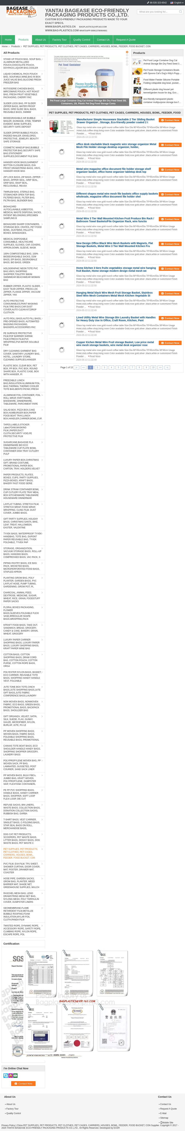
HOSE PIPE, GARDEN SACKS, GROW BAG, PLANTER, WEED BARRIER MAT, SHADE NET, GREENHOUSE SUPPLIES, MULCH (21, 883)
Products (23, 39)
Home (8, 39)
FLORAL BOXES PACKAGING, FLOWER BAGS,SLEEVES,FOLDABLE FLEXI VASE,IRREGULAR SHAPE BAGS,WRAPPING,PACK (21, 613)
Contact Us (103, 39)
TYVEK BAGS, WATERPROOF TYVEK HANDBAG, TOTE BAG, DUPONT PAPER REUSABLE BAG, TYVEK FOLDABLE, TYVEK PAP (22, 538)
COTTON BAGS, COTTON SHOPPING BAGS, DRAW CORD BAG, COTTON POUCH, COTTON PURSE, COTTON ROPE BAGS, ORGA (20, 660)
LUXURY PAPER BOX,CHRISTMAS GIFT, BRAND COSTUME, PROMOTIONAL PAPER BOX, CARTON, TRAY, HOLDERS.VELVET (21, 464)
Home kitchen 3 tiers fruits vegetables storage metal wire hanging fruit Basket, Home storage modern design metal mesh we (116, 269)
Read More (95, 133)
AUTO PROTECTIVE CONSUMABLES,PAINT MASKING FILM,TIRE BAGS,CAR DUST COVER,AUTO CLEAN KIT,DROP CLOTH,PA (20, 307)
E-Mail (163, 1113)
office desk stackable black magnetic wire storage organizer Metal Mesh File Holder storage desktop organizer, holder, (116, 146)
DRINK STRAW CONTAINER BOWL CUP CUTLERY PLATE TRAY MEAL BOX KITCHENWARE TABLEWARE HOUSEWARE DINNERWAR (21, 493)
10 (153, 367)
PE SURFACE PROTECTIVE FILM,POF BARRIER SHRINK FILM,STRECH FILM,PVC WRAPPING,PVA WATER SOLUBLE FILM (21, 339)
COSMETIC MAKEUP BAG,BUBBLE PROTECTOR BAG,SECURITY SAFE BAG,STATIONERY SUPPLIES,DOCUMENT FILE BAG (21, 152)
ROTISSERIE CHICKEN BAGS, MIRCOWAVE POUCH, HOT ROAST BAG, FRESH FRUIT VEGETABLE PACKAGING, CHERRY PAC (21, 93)
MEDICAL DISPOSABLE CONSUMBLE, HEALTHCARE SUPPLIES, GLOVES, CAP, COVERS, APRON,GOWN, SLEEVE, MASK (22, 243)
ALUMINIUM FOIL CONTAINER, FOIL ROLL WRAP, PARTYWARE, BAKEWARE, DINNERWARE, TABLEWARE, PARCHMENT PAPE (21, 399)
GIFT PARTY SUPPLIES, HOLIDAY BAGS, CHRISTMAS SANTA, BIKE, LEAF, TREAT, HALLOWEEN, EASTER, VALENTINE (20, 523)
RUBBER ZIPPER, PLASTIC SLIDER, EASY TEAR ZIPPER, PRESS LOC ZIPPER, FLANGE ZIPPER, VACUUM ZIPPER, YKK (21, 290)
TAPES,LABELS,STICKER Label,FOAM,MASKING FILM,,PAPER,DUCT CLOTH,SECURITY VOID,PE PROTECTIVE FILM (17, 430)
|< (76, 367)
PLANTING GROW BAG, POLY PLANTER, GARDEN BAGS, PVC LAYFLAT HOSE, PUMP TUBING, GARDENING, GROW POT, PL (19, 582)
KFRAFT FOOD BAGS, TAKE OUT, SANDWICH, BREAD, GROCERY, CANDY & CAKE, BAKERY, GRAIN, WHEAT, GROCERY (20, 629)
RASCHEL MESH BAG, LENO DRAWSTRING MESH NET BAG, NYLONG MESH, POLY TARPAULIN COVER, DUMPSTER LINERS (21, 897)
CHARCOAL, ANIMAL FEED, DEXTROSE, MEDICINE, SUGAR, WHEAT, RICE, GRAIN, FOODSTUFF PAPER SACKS (21, 597)
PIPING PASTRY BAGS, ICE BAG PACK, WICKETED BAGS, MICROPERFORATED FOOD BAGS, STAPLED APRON (21, 567)
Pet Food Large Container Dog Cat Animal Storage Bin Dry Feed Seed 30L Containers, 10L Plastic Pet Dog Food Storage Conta (162, 62)
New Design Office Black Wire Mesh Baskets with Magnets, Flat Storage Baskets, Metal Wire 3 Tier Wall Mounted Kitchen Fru (114, 245)
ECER (117, 1128)
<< (83, 367)
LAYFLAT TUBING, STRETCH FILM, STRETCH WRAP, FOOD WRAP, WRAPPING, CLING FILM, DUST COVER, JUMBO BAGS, (21, 508)
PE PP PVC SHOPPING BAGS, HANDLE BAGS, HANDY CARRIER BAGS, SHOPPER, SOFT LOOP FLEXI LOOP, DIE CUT (20, 794)
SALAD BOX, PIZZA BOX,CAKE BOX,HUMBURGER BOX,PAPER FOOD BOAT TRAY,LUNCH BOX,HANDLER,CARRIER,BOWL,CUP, (22, 414)
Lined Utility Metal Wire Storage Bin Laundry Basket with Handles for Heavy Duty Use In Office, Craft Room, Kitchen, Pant (116, 319)
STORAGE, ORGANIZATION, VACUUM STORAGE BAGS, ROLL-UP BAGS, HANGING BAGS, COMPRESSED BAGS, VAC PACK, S (22, 552)
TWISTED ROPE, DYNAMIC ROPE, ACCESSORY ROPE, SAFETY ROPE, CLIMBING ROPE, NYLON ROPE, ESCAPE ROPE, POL (22, 930)
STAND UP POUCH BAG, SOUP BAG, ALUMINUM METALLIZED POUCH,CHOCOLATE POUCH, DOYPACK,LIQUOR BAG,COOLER (22, 63)
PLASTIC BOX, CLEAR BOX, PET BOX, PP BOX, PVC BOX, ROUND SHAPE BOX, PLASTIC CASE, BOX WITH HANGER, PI (21, 370)
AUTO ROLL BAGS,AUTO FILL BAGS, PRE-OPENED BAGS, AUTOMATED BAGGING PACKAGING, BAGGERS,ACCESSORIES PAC (22, 323)
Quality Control (81, 39)
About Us (40, 39)
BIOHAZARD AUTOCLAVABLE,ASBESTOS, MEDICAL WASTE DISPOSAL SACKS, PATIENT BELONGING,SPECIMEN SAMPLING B (22, 212)
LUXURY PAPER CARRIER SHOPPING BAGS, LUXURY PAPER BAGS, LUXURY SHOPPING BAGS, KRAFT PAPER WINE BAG (21, 644)
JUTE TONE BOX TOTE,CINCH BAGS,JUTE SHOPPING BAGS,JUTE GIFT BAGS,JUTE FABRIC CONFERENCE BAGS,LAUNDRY (21, 691)
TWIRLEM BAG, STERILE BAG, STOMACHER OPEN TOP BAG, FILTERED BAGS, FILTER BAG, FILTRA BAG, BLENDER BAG (19, 196)
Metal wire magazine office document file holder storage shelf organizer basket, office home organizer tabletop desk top (113, 170)
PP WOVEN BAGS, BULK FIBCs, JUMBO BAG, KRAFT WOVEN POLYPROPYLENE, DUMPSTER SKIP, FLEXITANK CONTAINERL (19, 779)
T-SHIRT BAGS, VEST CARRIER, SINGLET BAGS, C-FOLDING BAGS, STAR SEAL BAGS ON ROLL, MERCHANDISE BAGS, (21, 824)
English (178, 2)
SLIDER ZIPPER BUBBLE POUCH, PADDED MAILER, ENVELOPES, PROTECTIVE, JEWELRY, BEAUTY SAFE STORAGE (21, 137)
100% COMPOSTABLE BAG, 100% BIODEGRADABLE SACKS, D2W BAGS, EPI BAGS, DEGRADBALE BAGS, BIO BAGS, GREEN (20, 258)
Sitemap (164, 1118)
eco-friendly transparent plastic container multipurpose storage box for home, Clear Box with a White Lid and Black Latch (162, 101)
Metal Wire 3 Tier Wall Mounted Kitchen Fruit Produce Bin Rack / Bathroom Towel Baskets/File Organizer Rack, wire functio (115, 220)
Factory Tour (59, 39)
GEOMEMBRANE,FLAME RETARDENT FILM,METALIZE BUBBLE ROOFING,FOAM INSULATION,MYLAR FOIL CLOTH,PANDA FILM (18, 914)
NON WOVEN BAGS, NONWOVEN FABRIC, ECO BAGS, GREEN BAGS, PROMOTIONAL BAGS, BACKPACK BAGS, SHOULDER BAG (21, 706)
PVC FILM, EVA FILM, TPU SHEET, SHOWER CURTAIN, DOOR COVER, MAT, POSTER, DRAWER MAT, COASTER (21, 868)
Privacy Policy (8, 1125)
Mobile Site (166, 1122)
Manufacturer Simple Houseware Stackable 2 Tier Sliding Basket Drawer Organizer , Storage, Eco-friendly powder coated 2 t (116, 121)
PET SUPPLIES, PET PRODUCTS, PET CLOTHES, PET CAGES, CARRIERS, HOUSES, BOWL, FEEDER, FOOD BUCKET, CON (20, 853)
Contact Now (172, 120)
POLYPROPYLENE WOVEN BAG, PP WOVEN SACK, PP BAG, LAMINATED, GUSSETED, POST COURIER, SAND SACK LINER (22, 765)
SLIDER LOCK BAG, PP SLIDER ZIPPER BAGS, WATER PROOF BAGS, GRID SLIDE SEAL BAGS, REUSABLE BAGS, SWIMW (20, 107)
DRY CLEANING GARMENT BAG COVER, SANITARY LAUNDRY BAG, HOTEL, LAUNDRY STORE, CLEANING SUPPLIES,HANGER (21, 355)
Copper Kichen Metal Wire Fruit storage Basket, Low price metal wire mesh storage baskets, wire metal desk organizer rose (115, 344)
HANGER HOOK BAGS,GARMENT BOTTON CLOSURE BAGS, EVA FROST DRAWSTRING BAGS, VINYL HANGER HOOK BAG (21, 166)
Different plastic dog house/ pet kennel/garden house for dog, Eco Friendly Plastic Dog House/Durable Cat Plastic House (160, 91)
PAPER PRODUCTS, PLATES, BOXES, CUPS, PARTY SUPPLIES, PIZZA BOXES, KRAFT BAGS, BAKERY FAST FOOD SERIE (20, 479)
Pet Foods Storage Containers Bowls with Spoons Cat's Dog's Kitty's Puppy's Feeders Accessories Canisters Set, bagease (162, 72)
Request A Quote (126, 39)
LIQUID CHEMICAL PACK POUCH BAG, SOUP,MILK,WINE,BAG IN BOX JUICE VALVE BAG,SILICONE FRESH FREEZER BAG (22, 78)
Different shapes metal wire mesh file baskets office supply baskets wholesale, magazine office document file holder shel (117, 195)
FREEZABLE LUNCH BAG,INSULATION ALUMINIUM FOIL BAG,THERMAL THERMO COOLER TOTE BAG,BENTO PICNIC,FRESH (21, 384)
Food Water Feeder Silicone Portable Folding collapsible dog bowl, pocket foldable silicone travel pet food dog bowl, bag (161, 81)
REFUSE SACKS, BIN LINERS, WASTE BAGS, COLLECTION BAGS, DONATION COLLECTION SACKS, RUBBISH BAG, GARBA (21, 809)
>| (167, 367)
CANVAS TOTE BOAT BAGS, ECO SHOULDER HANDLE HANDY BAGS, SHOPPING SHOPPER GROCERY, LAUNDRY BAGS (22, 750)
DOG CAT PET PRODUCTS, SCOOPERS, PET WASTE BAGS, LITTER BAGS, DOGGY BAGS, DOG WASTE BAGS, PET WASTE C (21, 838)
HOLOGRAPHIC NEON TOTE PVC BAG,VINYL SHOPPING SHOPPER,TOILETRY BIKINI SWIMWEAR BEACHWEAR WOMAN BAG (21, 274)
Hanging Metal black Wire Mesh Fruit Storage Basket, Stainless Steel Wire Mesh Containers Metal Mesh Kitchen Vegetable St (114, 294)
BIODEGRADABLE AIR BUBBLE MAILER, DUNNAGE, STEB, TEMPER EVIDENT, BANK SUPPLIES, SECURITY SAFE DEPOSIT (22, 122)
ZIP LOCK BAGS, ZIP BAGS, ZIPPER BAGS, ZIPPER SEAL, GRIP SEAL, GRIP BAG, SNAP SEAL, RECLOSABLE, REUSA (21, 181)
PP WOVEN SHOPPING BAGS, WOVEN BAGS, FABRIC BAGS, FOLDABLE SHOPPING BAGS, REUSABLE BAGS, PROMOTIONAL (21, 735)
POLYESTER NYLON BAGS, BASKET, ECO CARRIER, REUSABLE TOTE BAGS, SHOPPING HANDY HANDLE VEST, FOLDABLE (22, 676)
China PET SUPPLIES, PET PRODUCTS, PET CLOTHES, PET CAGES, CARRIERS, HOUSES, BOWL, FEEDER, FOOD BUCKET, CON (83, 1125)
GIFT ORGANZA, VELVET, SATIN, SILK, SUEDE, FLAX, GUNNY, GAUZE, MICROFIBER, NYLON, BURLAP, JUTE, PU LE (20, 720)
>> (160, 367)
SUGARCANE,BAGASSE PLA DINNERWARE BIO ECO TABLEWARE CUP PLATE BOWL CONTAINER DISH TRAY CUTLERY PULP (21, 448)
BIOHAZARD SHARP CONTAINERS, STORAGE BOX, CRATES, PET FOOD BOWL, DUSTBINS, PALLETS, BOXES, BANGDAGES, (22, 228)
